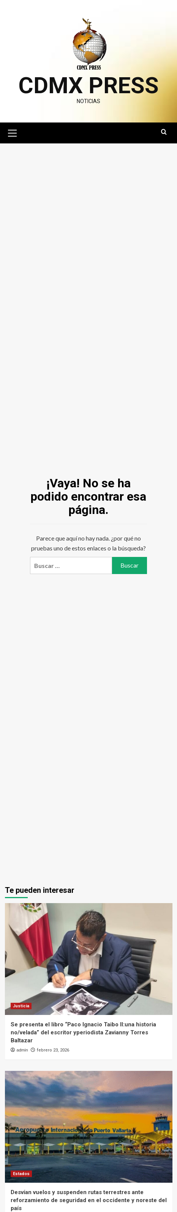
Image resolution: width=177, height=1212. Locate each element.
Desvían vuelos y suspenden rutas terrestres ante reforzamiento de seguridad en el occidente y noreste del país (89, 1200)
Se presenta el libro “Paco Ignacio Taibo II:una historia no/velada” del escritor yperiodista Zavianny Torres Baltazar (83, 1032)
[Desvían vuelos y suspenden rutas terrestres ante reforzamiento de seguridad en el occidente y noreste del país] (88, 1127)
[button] (12, 132)
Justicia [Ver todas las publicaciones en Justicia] (21, 1006)
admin (22, 1050)
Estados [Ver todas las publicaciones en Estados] (21, 1173)
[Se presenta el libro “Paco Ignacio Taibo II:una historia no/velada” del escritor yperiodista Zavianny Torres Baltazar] (88, 959)
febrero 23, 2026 (53, 1050)
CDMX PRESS (88, 85)
